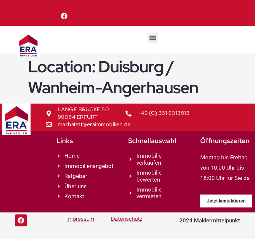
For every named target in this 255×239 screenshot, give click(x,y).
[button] (152, 38)
